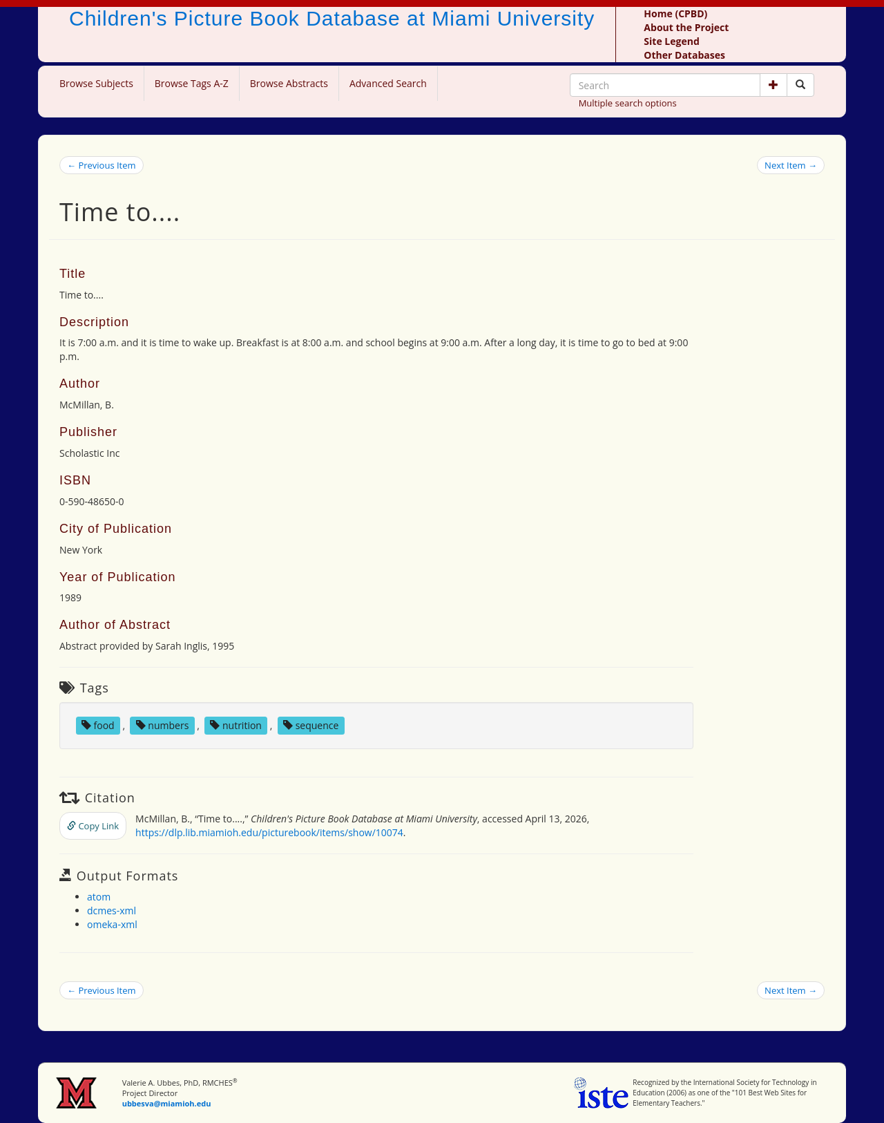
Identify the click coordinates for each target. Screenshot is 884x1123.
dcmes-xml (111, 910)
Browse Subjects (96, 83)
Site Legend (671, 41)
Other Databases (684, 55)
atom (98, 896)
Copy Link (93, 826)
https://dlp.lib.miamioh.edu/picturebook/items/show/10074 (269, 832)
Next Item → (791, 165)
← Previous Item (101, 165)
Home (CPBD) (675, 13)
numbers (162, 725)
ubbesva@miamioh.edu (166, 1103)
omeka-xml (112, 924)
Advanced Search (388, 83)
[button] (773, 85)
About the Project (686, 27)
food (98, 725)
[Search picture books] (800, 85)
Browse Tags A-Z (192, 83)
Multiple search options (628, 103)
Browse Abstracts (289, 83)
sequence (310, 725)
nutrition (236, 725)
